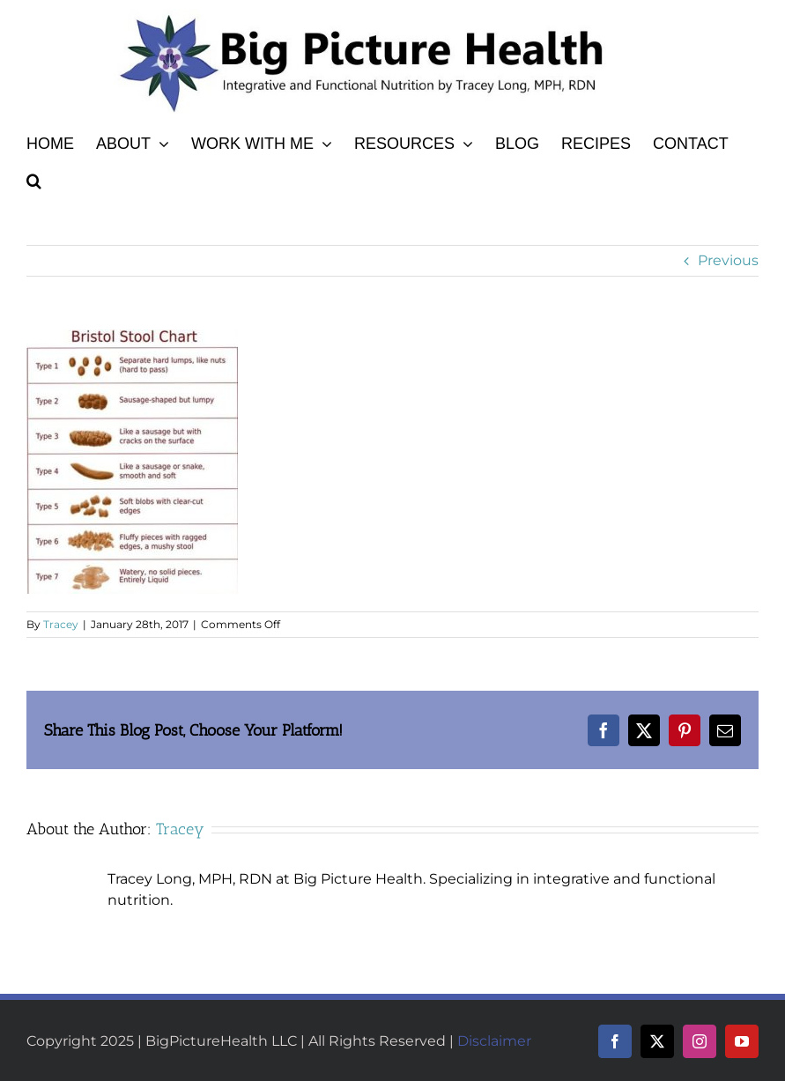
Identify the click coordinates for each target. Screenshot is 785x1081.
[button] (33, 177)
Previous (728, 260)
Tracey (60, 624)
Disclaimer (494, 1041)
